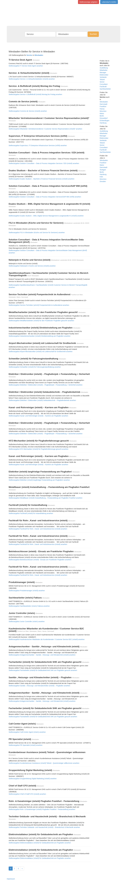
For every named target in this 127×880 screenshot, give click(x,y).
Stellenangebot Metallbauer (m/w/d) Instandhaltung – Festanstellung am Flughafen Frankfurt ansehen (45, 498)
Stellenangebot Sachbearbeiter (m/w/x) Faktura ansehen (29, 606)
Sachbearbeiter (105, 89)
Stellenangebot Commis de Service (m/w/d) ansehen (28, 111)
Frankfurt (103, 106)
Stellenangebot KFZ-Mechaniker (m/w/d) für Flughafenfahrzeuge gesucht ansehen (38, 449)
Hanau (102, 109)
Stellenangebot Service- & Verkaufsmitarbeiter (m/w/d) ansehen (32, 79)
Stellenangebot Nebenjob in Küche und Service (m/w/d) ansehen (32, 266)
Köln (101, 177)
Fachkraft (103, 86)
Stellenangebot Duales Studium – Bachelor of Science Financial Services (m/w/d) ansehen (41, 179)
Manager (103, 72)
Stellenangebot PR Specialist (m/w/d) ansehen (25, 745)
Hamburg (103, 123)
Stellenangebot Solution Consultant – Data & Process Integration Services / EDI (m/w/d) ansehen (44, 163)
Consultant (104, 84)
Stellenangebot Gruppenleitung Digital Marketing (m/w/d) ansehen (32, 779)
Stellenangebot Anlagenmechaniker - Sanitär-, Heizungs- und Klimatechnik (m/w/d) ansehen (42, 655)
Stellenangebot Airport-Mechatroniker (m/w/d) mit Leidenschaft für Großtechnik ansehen (41, 351)
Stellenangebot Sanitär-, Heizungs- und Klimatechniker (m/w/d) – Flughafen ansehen (39, 686)
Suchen (93, 34)
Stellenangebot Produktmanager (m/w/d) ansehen (27, 591)
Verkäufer (103, 77)
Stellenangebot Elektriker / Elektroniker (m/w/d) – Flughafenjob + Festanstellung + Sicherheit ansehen (45, 385)
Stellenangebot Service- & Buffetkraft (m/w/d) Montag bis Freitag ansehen (35, 94)
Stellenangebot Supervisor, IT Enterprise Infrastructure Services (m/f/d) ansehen (38, 145)
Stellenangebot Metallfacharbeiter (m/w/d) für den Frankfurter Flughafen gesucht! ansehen (41, 321)
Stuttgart (103, 170)
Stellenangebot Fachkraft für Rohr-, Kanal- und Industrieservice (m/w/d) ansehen (38, 529)
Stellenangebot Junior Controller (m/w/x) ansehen (27, 621)
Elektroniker (104, 75)
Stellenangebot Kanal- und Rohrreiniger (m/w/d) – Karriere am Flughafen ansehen (38, 416)
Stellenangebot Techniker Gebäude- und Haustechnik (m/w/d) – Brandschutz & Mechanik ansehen (44, 827)
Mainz (102, 113)
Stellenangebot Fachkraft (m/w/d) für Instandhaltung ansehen (31, 513)
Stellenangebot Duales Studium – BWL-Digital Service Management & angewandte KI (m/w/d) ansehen (46, 216)
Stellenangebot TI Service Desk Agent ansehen (26, 66)
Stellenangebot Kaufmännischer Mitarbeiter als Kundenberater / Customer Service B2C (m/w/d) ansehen (47, 639)
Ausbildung (104, 68)
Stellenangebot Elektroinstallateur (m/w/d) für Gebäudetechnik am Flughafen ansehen (40, 843)
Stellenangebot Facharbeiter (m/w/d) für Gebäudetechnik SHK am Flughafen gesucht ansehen (43, 670)
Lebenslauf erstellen (109, 2)
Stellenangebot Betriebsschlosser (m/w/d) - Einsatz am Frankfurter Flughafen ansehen (40, 560)
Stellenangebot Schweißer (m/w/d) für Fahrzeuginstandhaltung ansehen (35, 367)
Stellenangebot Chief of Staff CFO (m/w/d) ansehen (27, 794)
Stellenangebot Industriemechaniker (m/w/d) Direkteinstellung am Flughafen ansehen (39, 336)
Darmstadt (103, 104)
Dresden (103, 181)
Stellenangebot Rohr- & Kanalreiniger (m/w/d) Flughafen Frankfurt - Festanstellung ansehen (42, 809)
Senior (102, 82)
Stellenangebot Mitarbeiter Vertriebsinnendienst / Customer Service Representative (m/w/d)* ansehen (45, 129)
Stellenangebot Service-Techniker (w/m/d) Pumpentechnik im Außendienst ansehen (39, 305)
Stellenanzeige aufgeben (89, 2)
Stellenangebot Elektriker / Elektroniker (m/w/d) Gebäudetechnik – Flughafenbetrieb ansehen (42, 400)
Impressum (11, 879)
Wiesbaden (104, 102)
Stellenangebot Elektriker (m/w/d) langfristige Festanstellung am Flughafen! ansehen (39, 480)
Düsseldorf (104, 118)
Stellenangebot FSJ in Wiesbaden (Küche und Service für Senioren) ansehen (37, 232)
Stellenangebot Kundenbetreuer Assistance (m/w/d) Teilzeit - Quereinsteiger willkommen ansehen (44, 763)
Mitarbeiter (103, 70)
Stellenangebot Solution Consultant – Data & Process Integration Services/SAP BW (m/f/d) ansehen (45, 197)
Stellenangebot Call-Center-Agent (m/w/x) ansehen (27, 732)
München (103, 111)
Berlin (102, 116)
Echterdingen (104, 120)
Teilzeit (102, 79)
